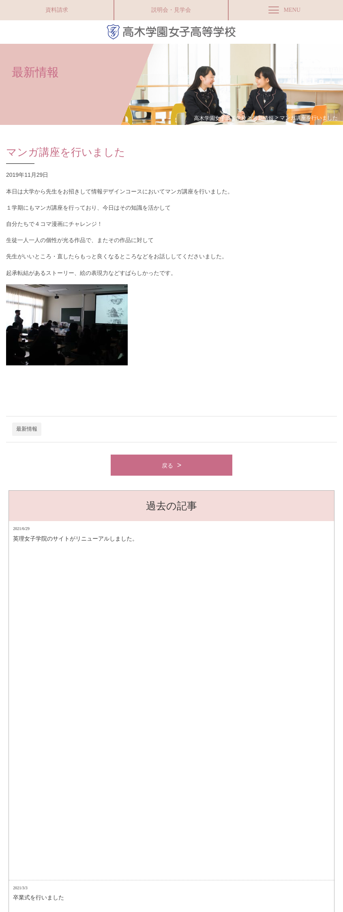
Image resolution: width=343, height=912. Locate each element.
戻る (167, 465)
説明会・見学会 (171, 10)
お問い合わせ (178, 826)
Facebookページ (101, 885)
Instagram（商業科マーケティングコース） (269, 826)
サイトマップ (90, 826)
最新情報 (26, 429)
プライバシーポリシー (134, 826)
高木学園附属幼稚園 (175, 885)
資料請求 (56, 10)
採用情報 (209, 826)
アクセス (59, 826)
